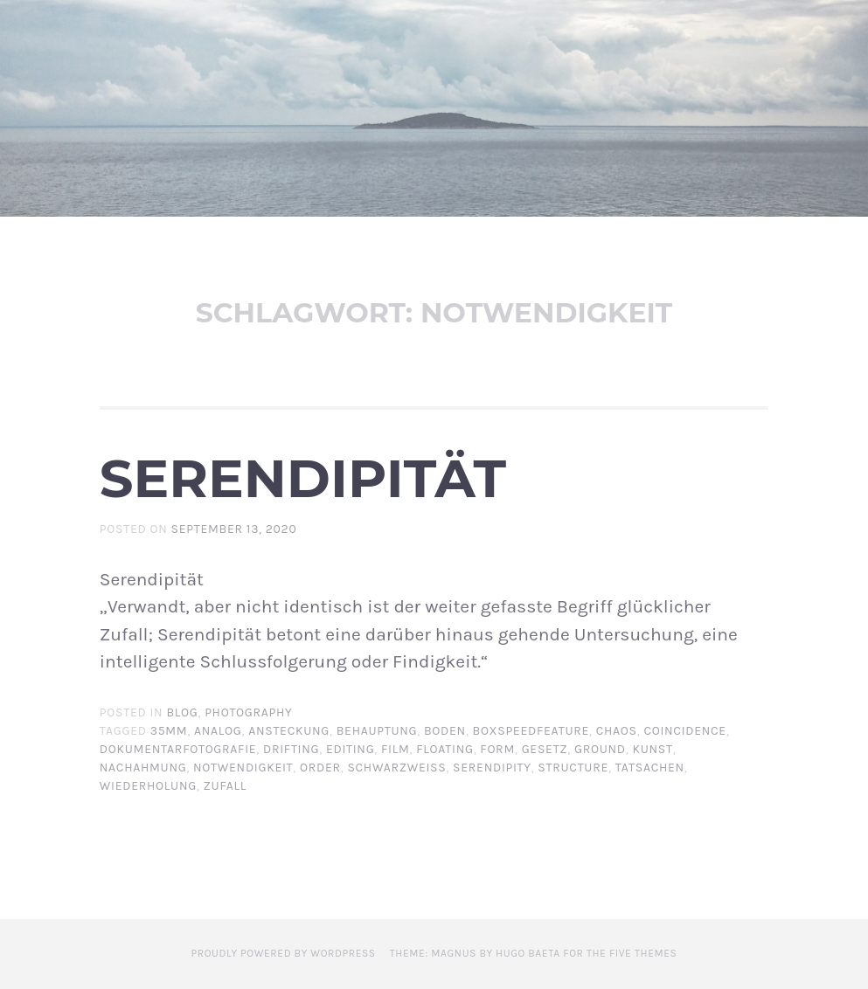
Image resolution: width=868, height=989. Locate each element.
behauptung (377, 730)
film (395, 749)
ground (600, 749)
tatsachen (649, 767)
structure (573, 767)
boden (445, 730)
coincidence (684, 730)
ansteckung (289, 730)
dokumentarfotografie (178, 749)
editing (350, 749)
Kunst (652, 749)
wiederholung (148, 785)
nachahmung (143, 767)
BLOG (182, 712)
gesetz (545, 749)
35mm (169, 730)
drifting (291, 749)
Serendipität (303, 478)
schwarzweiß (396, 767)
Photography (248, 712)
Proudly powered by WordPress (283, 953)
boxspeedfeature (531, 730)
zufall (225, 785)
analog (217, 730)
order (320, 767)
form (497, 749)
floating (445, 749)
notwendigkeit (243, 767)
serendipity (492, 767)
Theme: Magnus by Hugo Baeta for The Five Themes (533, 953)
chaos (616, 730)
